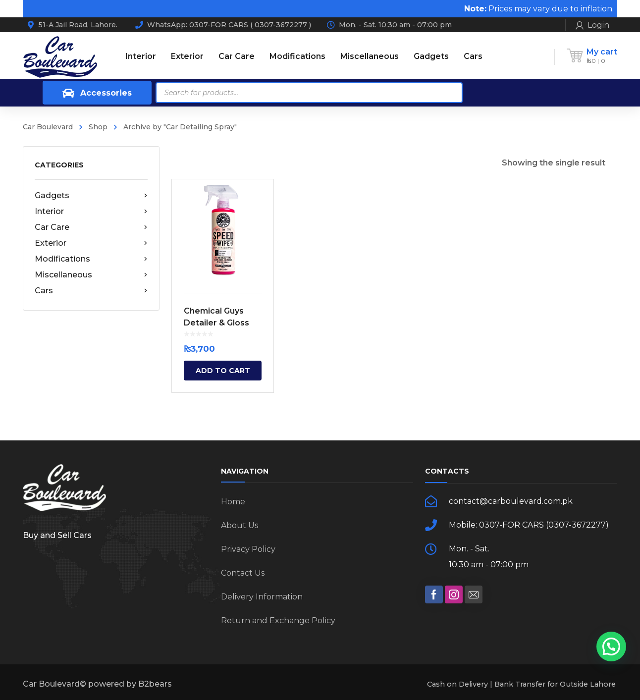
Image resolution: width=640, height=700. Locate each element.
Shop (98, 126)
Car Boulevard (48, 126)
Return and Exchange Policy (278, 620)
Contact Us (243, 573)
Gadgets (91, 196)
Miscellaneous (91, 275)
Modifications (91, 259)
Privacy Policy (248, 549)
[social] (434, 594)
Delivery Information (262, 596)
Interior (91, 211)
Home (233, 501)
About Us (239, 525)
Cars (91, 291)
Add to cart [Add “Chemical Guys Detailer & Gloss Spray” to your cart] (223, 370)
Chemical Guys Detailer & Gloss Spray (216, 322)
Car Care (91, 227)
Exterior (91, 243)
